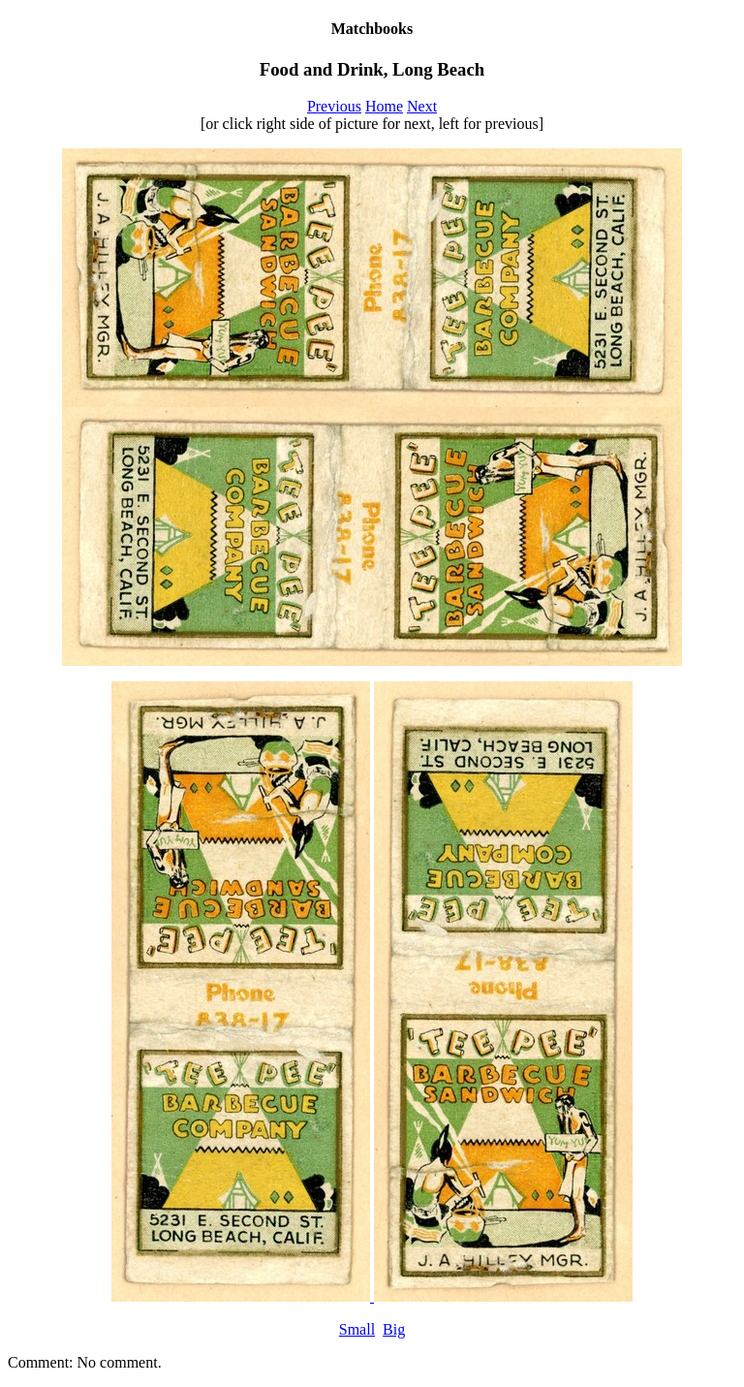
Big (394, 1329)
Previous (334, 106)
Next (422, 106)
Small (357, 1329)
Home (384, 106)
